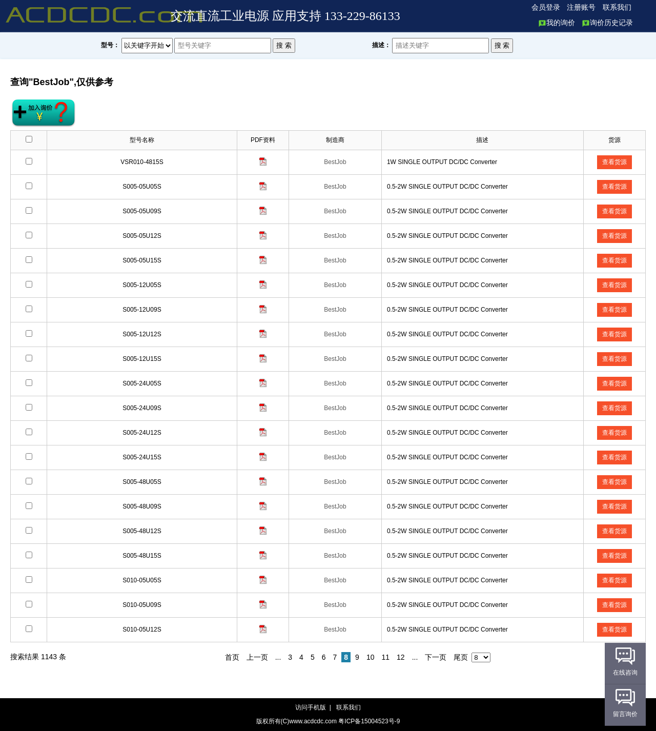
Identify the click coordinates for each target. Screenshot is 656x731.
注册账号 (581, 7)
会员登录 (545, 7)
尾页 (461, 657)
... (278, 657)
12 (401, 657)
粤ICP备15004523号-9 (369, 721)
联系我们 (617, 7)
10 (370, 657)
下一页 (435, 657)
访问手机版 (311, 707)
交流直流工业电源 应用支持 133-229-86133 (285, 16)
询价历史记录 (607, 23)
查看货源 (614, 162)
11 (385, 657)
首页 (232, 657)
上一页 (257, 657)
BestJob (335, 162)
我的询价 (556, 23)
